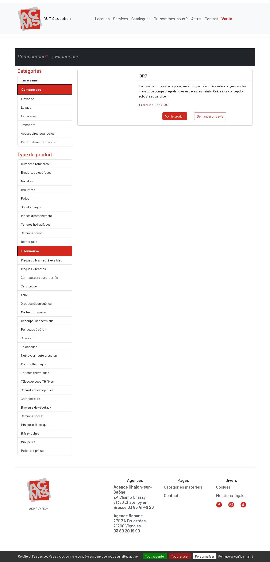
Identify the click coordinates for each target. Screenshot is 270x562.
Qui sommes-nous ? (171, 18)
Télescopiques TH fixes (37, 381)
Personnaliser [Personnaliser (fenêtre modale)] (204, 556)
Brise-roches (30, 433)
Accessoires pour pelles (38, 133)
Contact (211, 18)
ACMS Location (44, 18)
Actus (196, 18)
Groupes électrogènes (36, 303)
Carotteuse (29, 286)
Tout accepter (155, 556)
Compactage (31, 89)
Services (120, 18)
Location (102, 18)
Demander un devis (210, 116)
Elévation (27, 99)
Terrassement (30, 80)
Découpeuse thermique (37, 321)
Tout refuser (180, 556)
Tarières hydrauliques (36, 224)
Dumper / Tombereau (35, 164)
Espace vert (29, 116)
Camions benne (31, 233)
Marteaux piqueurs (34, 312)
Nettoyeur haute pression (39, 355)
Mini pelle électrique (34, 425)
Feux (24, 295)
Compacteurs (30, 399)
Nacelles (27, 181)
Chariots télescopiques (37, 390)
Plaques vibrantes (33, 269)
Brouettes (28, 190)
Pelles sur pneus (32, 450)
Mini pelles (28, 442)
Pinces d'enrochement (36, 216)
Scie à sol (27, 338)
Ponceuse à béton (33, 329)
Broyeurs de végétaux (36, 407)
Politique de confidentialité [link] (235, 556)
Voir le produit (175, 116)
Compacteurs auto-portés (39, 277)
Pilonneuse (30, 251)
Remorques (29, 242)
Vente (226, 18)
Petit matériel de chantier (39, 142)
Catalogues (140, 18)
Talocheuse (29, 347)
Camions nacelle (32, 416)
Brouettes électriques (36, 172)
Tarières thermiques (35, 373)
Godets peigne (31, 207)
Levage (26, 107)
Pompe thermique (33, 364)
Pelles (25, 198)
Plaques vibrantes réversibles (41, 260)
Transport (28, 125)
